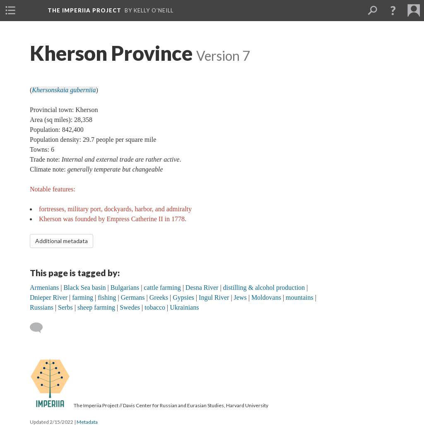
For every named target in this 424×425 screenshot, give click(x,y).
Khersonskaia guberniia (64, 89)
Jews (240, 297)
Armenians (44, 287)
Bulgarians (125, 287)
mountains (299, 297)
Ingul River (214, 297)
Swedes (130, 307)
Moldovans (266, 297)
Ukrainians (184, 307)
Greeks (158, 297)
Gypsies (183, 297)
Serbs (65, 307)
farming (82, 297)
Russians (41, 307)
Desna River (202, 287)
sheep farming (96, 307)
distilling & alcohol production (264, 287)
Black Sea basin (84, 287)
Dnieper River (48, 297)
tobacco (155, 307)
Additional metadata (61, 240)
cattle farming (162, 287)
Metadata (87, 422)
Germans (133, 297)
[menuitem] (10, 10)
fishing (107, 297)
